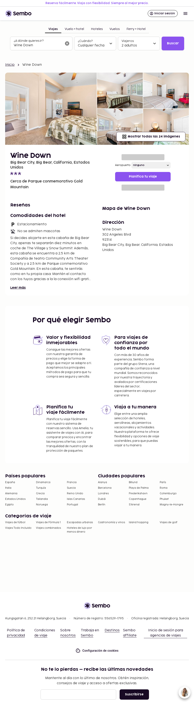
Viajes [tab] (53, 29)
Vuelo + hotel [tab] (74, 29)
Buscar (173, 43)
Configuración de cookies (97, 651)
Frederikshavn (138, 493)
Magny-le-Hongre (171, 504)
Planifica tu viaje (143, 176)
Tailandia (42, 499)
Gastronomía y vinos (111, 522)
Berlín (101, 504)
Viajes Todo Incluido (18, 528)
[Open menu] (185, 13)
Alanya (102, 482)
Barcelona (104, 488)
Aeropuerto (123, 165)
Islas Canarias (76, 499)
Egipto (9, 504)
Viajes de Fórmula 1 (48, 522)
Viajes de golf (168, 522)
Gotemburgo (168, 493)
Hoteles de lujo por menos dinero (79, 529)
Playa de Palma (139, 488)
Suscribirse (134, 694)
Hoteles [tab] (97, 29)
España (10, 482)
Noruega (42, 504)
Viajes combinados (48, 528)
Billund (133, 482)
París (163, 482)
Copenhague (137, 499)
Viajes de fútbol (15, 522)
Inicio (10, 65)
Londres (103, 493)
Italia (8, 488)
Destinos (112, 630)
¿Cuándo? (85, 41)
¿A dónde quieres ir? (29, 41)
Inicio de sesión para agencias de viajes (165, 633)
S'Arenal (134, 504)
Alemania (11, 493)
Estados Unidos (15, 499)
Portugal (72, 504)
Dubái (102, 499)
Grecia (40, 493)
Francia (72, 482)
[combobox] (38, 45)
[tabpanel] (97, 43)
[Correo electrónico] (78, 694)
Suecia (71, 488)
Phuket (164, 499)
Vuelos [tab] (115, 29)
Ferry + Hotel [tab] (136, 29)
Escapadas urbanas (80, 522)
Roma (163, 488)
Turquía (41, 488)
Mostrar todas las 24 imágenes (151, 136)
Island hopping (138, 522)
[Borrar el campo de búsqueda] (67, 43)
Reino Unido (75, 493)
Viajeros (128, 41)
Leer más (18, 287)
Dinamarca (43, 482)
